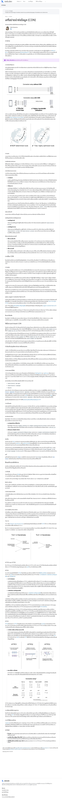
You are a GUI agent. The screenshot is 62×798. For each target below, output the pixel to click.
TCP (26, 637)
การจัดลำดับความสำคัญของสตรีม (34, 593)
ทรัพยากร (18, 1)
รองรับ (26, 395)
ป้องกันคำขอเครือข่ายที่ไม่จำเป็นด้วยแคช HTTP (32, 399)
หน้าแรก (6, 16)
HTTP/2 (19, 573)
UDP (55, 635)
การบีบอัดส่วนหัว (12, 576)
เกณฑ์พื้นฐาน (30, 1)
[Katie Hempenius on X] (11, 29)
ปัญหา (51, 395)
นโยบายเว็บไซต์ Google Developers (15, 749)
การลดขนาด (7, 723)
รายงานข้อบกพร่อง (5, 790)
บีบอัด (18, 474)
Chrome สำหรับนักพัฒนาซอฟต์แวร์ (8, 796)
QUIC (17, 637)
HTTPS (43, 523)
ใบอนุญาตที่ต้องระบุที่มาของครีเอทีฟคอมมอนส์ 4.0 (23, 747)
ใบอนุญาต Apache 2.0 (45, 747)
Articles (3, 5)
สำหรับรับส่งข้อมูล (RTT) (24, 52)
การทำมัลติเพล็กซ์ (43, 574)
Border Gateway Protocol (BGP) (16, 117)
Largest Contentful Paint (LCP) (49, 305)
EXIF (13, 714)
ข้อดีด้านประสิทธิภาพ (43, 573)
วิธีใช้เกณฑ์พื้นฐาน (39, 1)
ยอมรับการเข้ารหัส (26, 443)
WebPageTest (38, 373)
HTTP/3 (6, 623)
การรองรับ (43, 623)
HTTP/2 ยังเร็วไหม (43, 606)
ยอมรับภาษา (18, 443)
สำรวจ (24, 1)
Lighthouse (46, 373)
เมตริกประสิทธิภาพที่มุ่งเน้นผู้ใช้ (19, 305)
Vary (14, 441)
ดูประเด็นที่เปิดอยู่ (5, 792)
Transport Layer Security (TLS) (16, 523)
